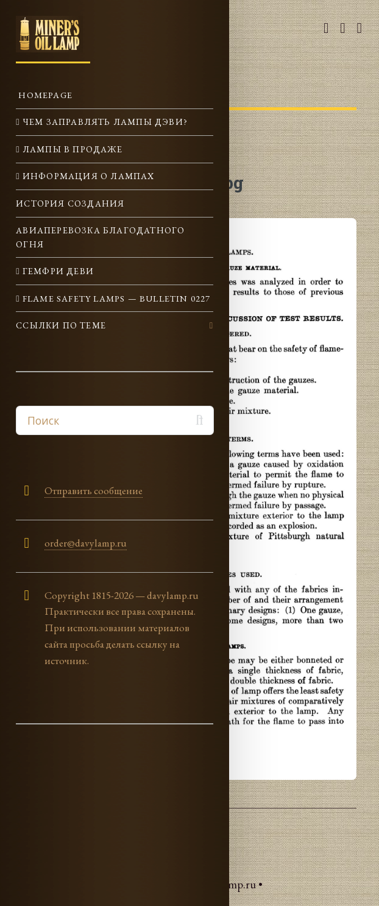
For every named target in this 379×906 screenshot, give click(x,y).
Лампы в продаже (71, 149)
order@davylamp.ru (85, 543)
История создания (70, 203)
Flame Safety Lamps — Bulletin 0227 (115, 298)
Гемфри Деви (57, 271)
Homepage (44, 95)
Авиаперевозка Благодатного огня (100, 236)
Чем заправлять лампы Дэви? (104, 121)
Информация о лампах (87, 176)
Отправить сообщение (93, 490)
